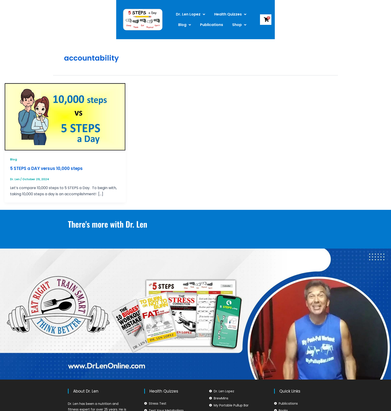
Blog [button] (242, 14)
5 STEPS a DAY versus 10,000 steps (49, 168)
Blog (14, 159)
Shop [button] (273, 25)
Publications (268, 14)
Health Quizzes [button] (210, 14)
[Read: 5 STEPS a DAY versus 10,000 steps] (65, 116)
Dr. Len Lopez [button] (170, 14)
